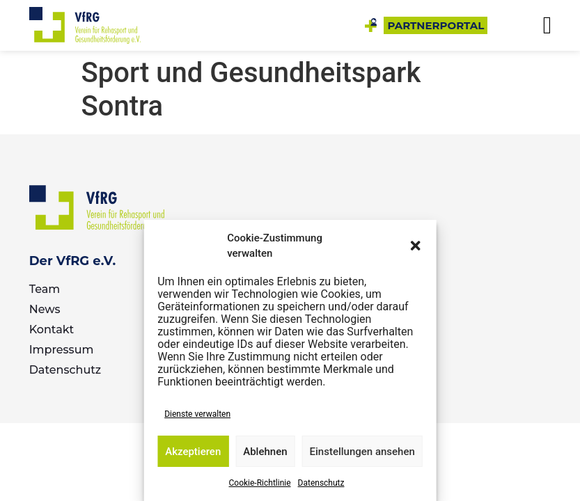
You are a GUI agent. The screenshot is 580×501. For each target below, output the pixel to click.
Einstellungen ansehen (362, 451)
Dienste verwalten (197, 414)
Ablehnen (265, 451)
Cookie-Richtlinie (260, 483)
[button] (416, 246)
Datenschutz (321, 483)
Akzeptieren (193, 451)
